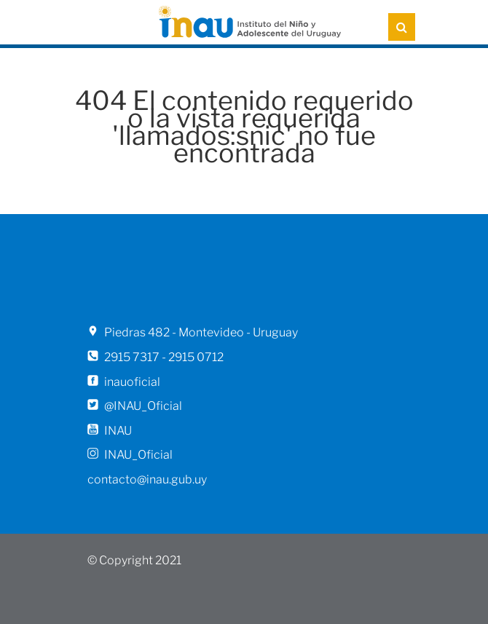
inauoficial (132, 382)
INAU (118, 431)
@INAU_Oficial (143, 406)
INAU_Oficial (138, 455)
